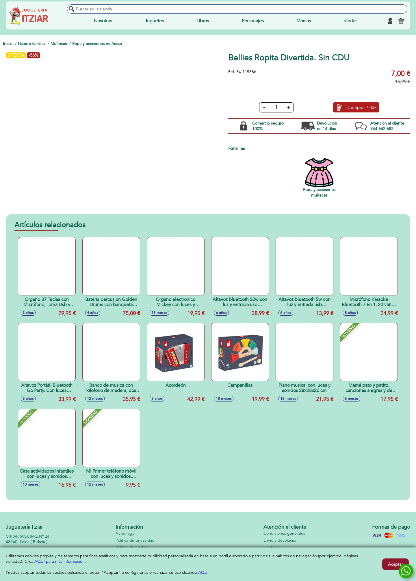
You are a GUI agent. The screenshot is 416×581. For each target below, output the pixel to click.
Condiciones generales (284, 533)
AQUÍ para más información (59, 561)
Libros (202, 21)
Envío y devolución (280, 540)
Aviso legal (125, 533)
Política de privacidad (135, 540)
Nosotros (103, 21)
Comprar (362, 107)
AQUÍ (203, 572)
